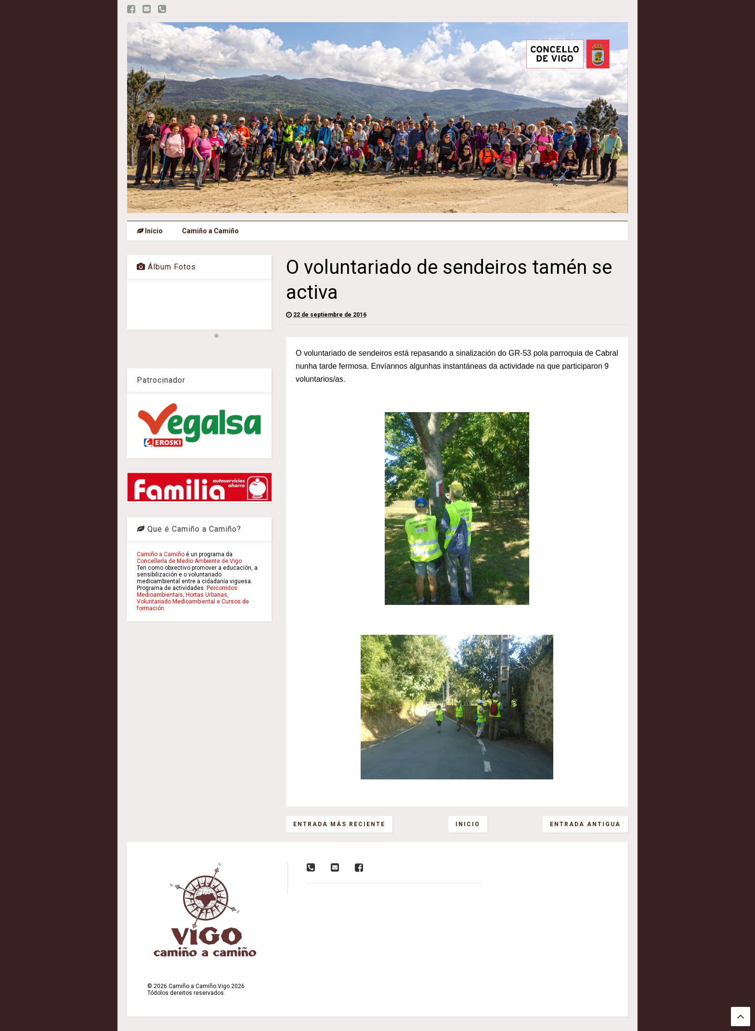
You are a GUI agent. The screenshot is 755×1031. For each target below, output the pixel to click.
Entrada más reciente (339, 824)
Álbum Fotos (166, 266)
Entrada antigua (585, 824)
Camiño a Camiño (210, 231)
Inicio (150, 231)
